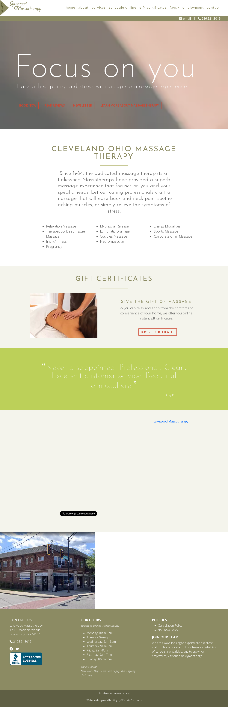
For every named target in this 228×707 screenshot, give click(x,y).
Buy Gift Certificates (157, 332)
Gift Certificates (153, 7)
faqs (173, 7)
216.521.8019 (209, 18)
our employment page (187, 656)
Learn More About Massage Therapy (130, 105)
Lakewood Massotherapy (170, 421)
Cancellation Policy (170, 625)
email (185, 18)
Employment (193, 7)
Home (70, 7)
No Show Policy (168, 630)
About (83, 7)
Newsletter (82, 105)
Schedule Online (122, 7)
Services (99, 7)
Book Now (27, 105)
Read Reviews (55, 105)
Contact (213, 7)
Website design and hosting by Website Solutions (114, 700)
